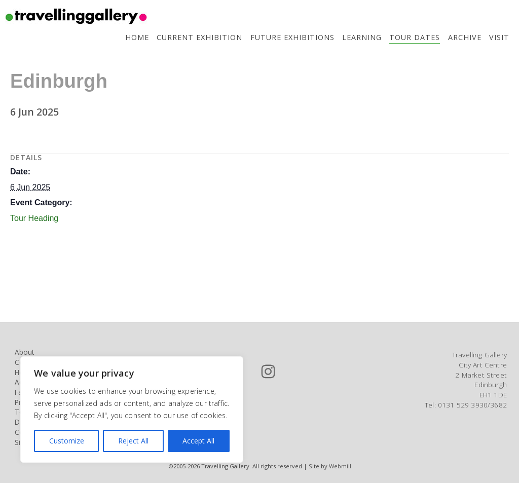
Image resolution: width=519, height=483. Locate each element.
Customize (66, 440)
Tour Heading (34, 218)
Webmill (340, 466)
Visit (499, 37)
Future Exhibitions (292, 37)
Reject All (133, 440)
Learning (362, 37)
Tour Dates (414, 37)
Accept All (198, 440)
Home (137, 37)
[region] (131, 409)
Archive (464, 37)
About (24, 352)
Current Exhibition (199, 37)
